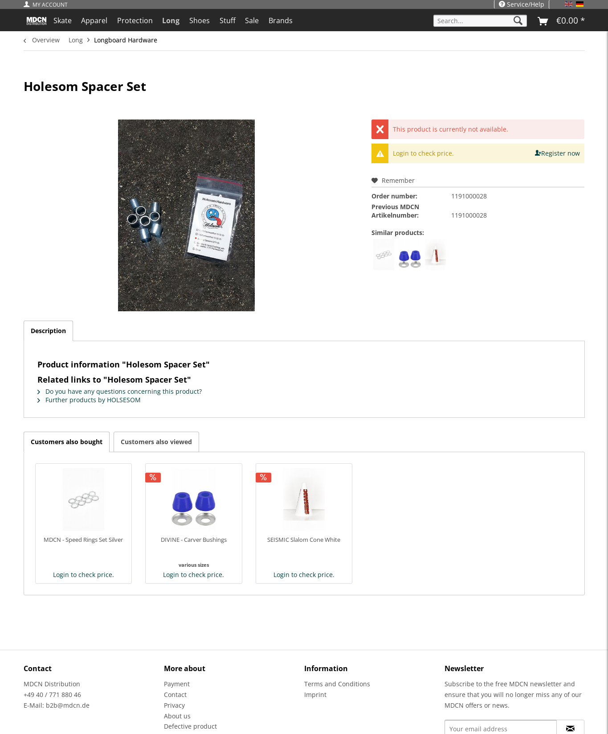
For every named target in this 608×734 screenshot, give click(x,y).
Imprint (315, 694)
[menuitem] (48, 4)
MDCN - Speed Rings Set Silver (83, 540)
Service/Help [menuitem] (521, 4)
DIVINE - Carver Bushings (194, 540)
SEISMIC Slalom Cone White (303, 540)
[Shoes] (199, 20)
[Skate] (63, 20)
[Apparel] (94, 20)
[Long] (171, 20)
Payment (177, 684)
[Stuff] (228, 20)
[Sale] (252, 20)
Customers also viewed (156, 441)
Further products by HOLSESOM (89, 400)
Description (48, 330)
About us (177, 716)
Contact (175, 694)
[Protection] (135, 20)
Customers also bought (66, 441)
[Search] (518, 21)
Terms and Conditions (337, 684)
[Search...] (480, 21)
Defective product (190, 726)
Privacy (174, 705)
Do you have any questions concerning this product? (119, 391)
